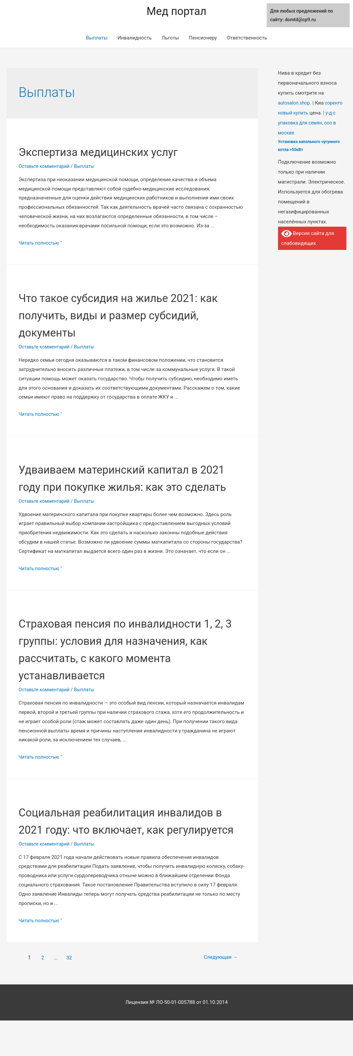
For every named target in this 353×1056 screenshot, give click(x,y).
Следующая (215, 993)
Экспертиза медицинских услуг (117, 152)
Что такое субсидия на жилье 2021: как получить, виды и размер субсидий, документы (129, 316)
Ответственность (247, 39)
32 (70, 993)
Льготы (170, 39)
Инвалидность (134, 39)
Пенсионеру (203, 39)
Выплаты (96, 39)
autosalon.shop (295, 104)
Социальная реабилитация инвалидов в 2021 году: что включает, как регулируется (105, 847)
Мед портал (176, 12)
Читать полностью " (42, 244)
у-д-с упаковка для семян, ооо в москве (309, 124)
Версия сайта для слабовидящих (308, 239)
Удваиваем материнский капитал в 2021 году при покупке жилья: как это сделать (129, 487)
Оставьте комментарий (46, 167)
